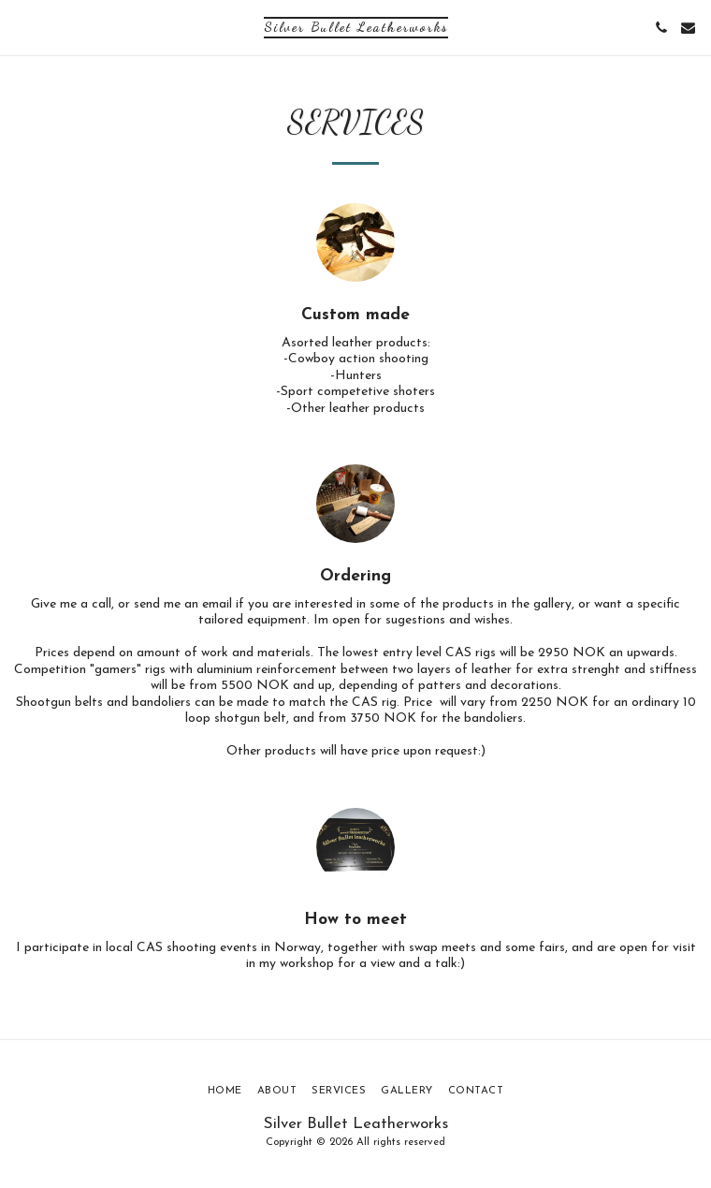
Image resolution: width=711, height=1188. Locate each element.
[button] (20, 27)
